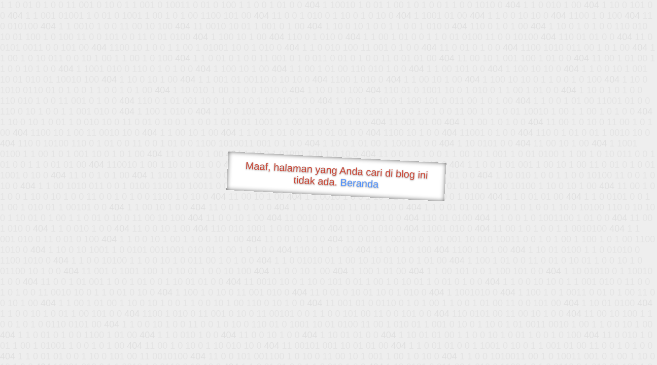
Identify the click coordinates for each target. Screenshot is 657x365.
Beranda (359, 183)
